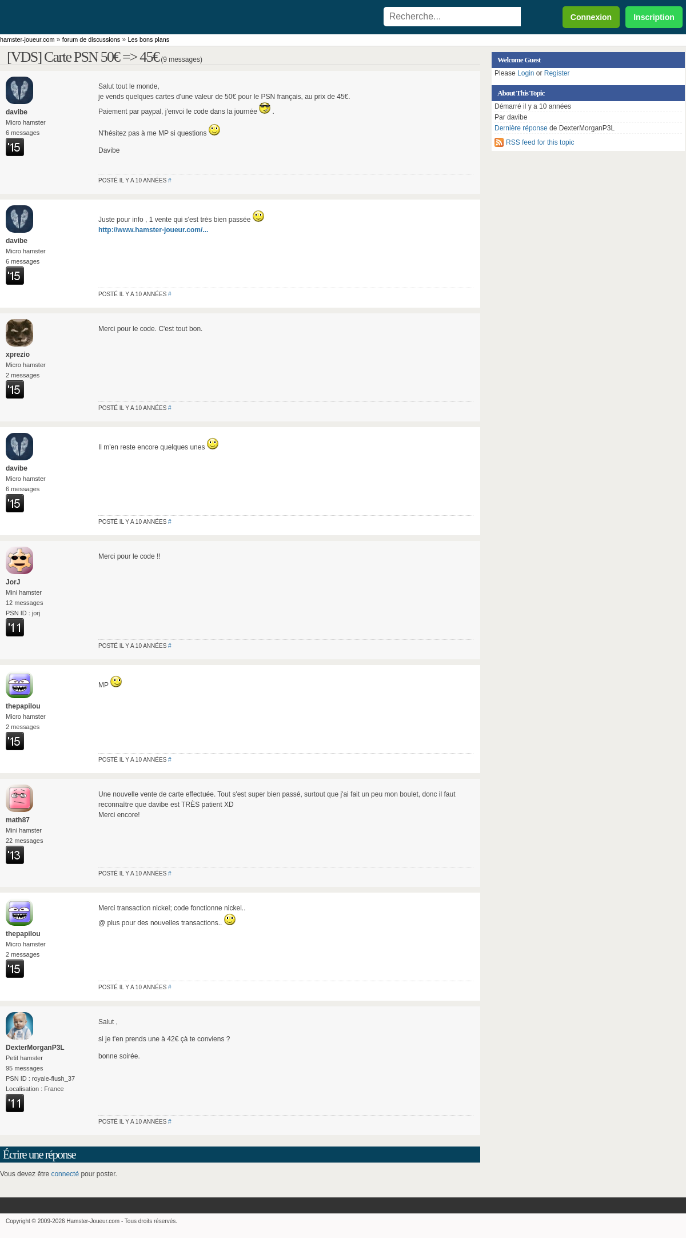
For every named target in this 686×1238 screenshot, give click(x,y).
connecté (65, 1174)
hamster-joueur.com (27, 39)
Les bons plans (149, 39)
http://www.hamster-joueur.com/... (153, 230)
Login (525, 73)
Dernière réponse (521, 128)
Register (557, 73)
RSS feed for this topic (540, 142)
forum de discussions (91, 39)
